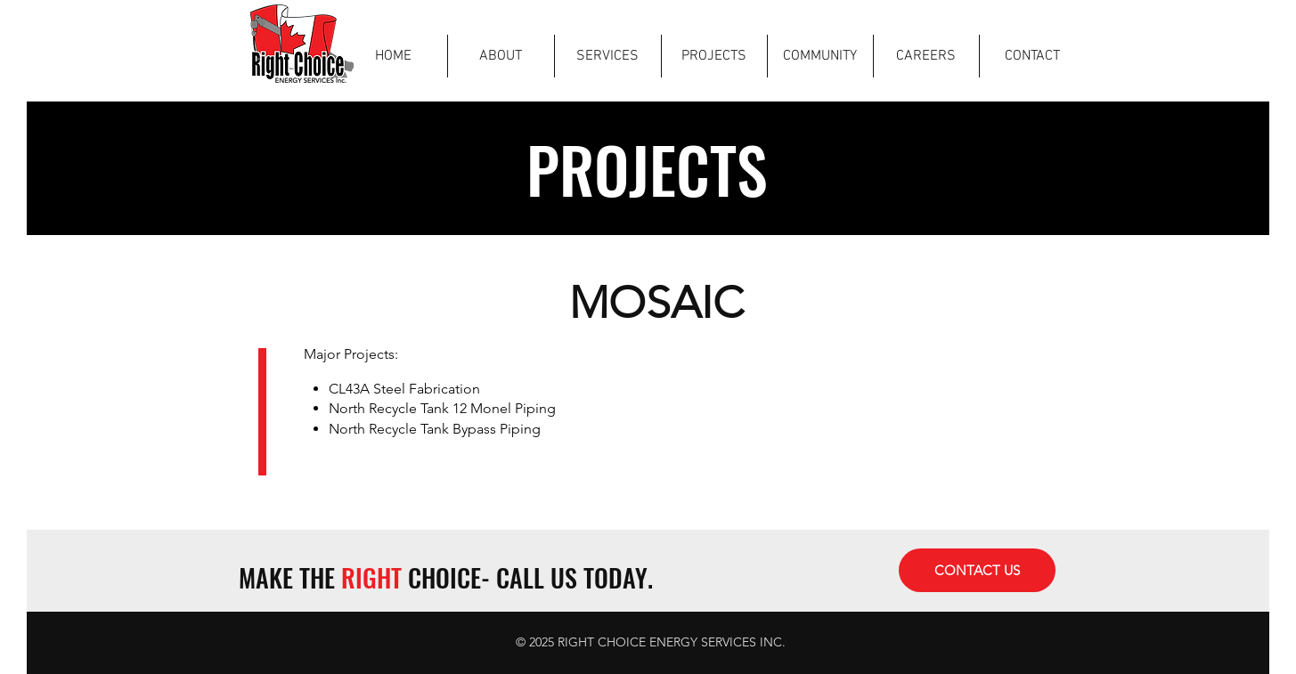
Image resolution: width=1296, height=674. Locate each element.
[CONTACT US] (977, 570)
